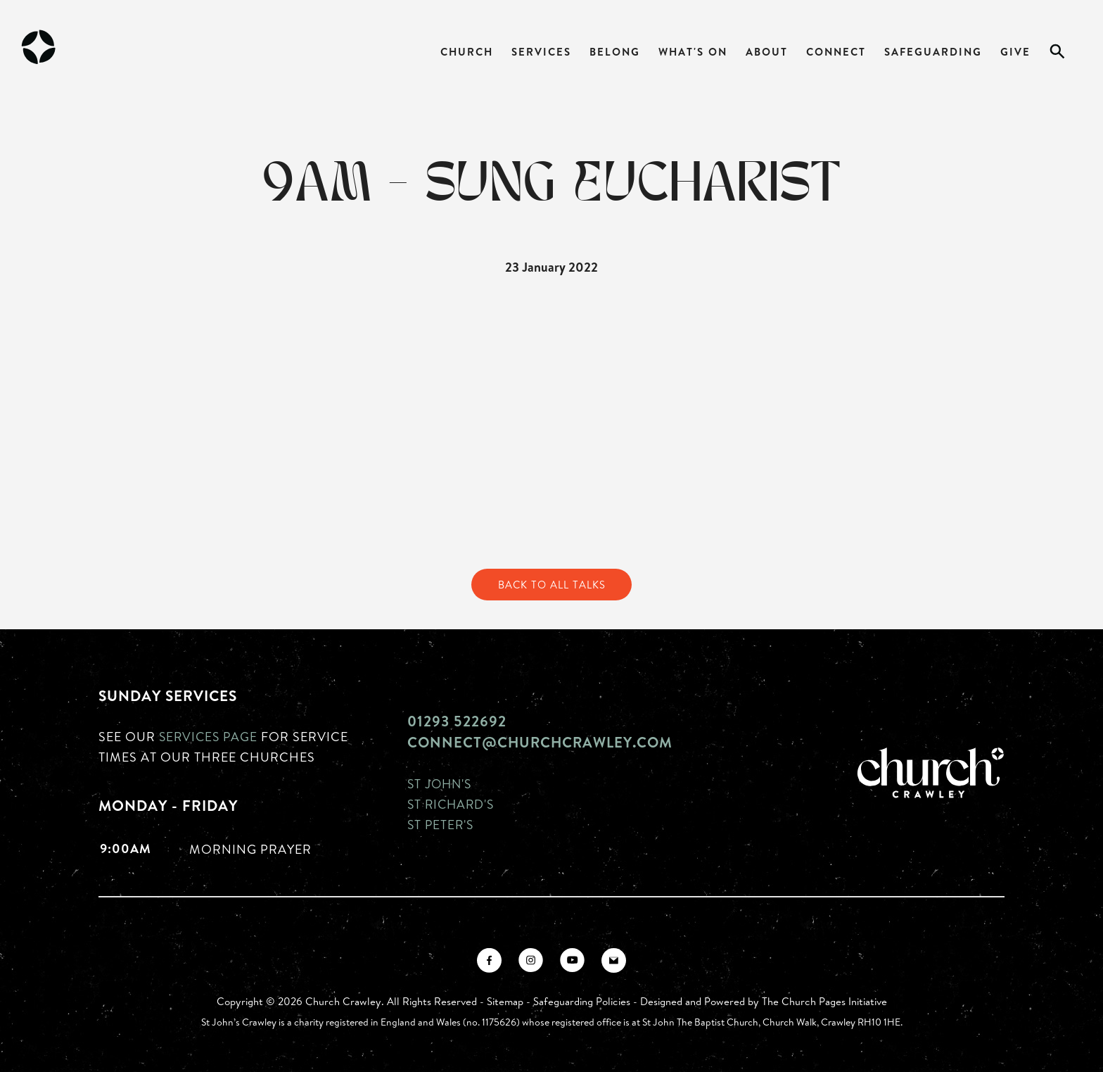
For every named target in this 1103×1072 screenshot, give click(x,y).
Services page (210, 737)
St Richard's (452, 803)
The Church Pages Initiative (824, 1001)
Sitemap (505, 1001)
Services (541, 51)
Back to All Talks (551, 584)
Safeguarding (933, 51)
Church (466, 51)
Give (1015, 51)
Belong (614, 51)
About (767, 51)
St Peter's (441, 824)
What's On (692, 51)
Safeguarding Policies (581, 1001)
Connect (836, 51)
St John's (441, 783)
